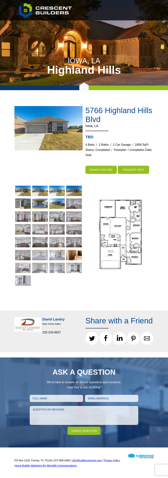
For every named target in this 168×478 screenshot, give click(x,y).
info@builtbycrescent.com (87, 460)
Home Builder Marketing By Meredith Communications (45, 465)
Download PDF (101, 169)
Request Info (133, 169)
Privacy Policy (112, 460)
